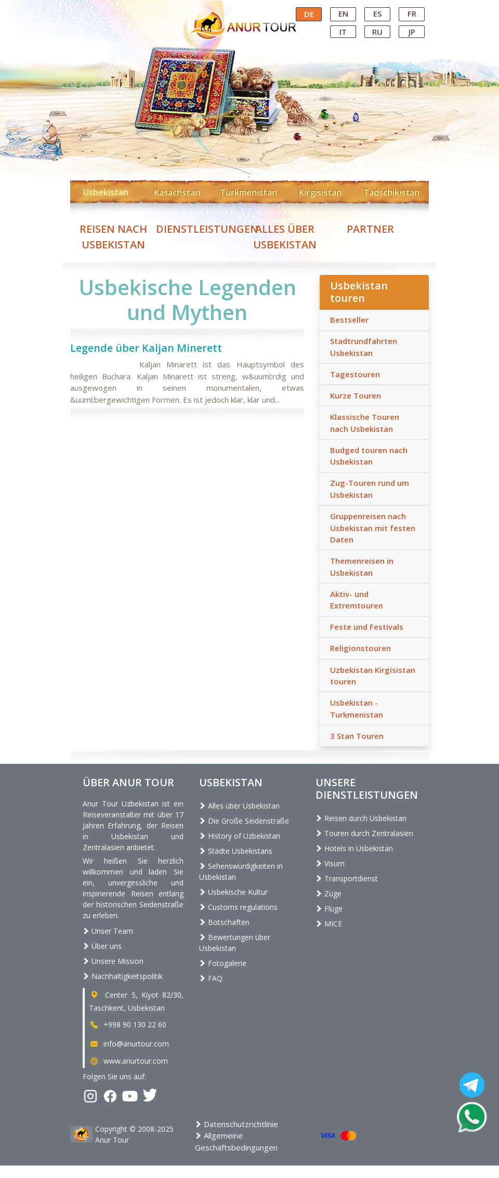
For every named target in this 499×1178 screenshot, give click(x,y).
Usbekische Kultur (233, 892)
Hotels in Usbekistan (354, 848)
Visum (330, 863)
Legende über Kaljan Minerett (146, 348)
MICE (329, 924)
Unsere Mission (113, 961)
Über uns (102, 946)
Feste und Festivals (366, 626)
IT (343, 32)
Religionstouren (360, 648)
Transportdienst (347, 878)
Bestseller (349, 319)
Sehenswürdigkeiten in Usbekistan (241, 871)
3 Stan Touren (357, 736)
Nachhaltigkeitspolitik (123, 976)
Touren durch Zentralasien (364, 833)
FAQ (210, 978)
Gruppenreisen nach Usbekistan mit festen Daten (372, 528)
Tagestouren (355, 374)
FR (412, 13)
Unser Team (108, 931)
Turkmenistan (248, 192)
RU (377, 32)
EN (343, 13)
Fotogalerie (222, 963)
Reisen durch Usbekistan (361, 818)
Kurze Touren (355, 395)
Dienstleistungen (207, 229)
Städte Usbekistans (235, 851)
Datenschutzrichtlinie (236, 1124)
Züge (329, 893)
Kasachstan (177, 192)
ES (377, 13)
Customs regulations (238, 907)
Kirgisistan (320, 192)
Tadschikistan (391, 192)
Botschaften (224, 922)
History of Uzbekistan (239, 836)
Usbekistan (105, 192)
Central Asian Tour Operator (248, 9)
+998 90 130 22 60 (127, 1024)
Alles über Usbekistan (239, 806)
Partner (370, 229)
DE (309, 14)
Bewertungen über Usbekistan (234, 942)
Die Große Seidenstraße (244, 821)
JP (412, 32)
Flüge (329, 909)
